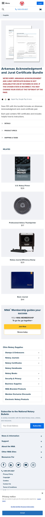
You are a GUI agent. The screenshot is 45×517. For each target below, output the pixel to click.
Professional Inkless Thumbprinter (22, 223)
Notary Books (11, 373)
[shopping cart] (37, 9)
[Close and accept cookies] (42, 493)
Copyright (6, 477)
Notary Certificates (13, 363)
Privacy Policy (8, 474)
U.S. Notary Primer (22, 186)
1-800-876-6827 (8, 471)
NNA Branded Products (15, 389)
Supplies (6, 15)
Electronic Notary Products (17, 399)
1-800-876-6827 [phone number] (22, 9)
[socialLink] (4, 465)
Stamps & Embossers (14, 352)
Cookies (6, 481)
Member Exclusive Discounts (18, 394)
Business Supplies (13, 384)
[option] (22, 43)
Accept (22, 513)
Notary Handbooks (13, 368)
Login (40, 3)
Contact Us (7, 484)
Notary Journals (12, 358)
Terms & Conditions (10, 487)
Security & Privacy (13, 378)
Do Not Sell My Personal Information (22, 507)
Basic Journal (22, 297)
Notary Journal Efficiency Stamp (22, 260)
